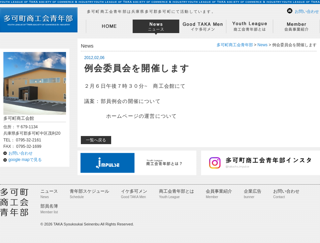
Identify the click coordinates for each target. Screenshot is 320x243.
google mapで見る (25, 159)
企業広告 (252, 191)
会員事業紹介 (219, 191)
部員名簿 (49, 206)
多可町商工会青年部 (235, 45)
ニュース (49, 191)
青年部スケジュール (89, 191)
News (262, 45)
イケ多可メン (134, 191)
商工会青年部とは (176, 191)
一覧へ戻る (96, 140)
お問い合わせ (307, 11)
